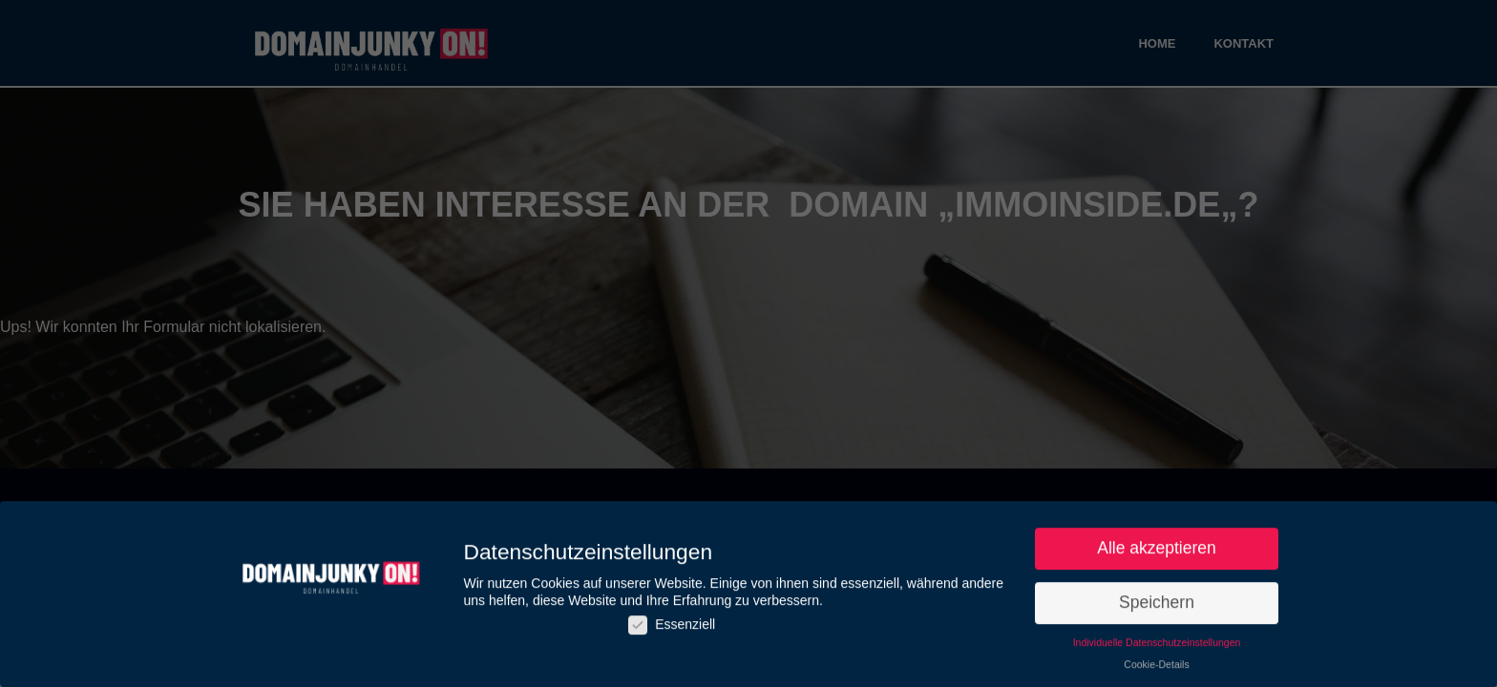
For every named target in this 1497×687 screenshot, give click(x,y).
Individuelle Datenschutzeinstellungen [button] (1157, 645)
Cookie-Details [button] (1156, 667)
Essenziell (671, 627)
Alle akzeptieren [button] (1156, 551)
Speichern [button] (1156, 604)
